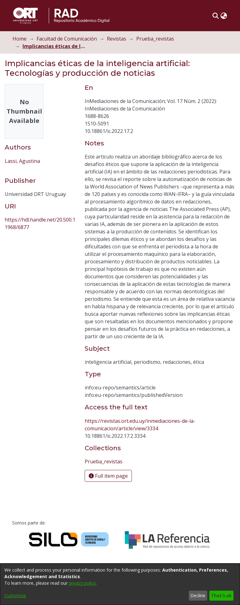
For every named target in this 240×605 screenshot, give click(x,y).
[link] (103, 461)
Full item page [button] (108, 475)
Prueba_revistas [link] (155, 38)
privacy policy (82, 583)
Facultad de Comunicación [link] (67, 38)
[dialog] (120, 584)
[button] (215, 15)
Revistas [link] (116, 38)
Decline (197, 595)
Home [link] (19, 38)
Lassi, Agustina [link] (22, 161)
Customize (15, 595)
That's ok (221, 595)
